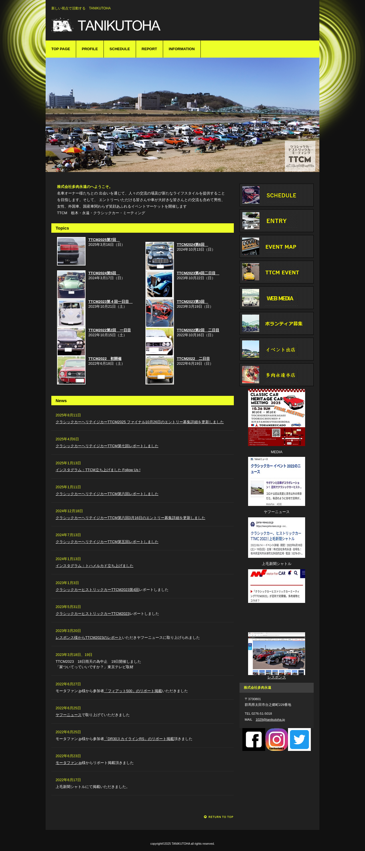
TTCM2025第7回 (104, 240)
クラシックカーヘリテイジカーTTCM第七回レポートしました (107, 446)
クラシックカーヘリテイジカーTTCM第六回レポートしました (107, 494)
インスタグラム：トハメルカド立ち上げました (94, 566)
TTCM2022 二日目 (193, 358)
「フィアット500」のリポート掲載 (133, 691)
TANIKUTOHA (139, 25)
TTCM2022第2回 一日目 (109, 330)
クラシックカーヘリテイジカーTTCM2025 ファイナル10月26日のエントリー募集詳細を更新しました (140, 422)
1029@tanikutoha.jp (270, 719)
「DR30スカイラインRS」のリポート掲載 (139, 739)
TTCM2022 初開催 (104, 358)
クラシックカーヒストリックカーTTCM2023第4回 (97, 589)
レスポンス (276, 677)
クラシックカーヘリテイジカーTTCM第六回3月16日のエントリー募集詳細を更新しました (130, 518)
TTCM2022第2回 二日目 (198, 330)
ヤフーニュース (69, 715)
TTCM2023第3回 (192, 301)
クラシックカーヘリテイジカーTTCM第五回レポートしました (107, 542)
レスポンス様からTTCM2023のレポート (89, 637)
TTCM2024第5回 (104, 273)
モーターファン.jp (277, 618)
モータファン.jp (69, 763)
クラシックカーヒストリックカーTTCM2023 (92, 613)
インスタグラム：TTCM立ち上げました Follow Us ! (98, 470)
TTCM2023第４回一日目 (110, 301)
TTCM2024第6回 (192, 244)
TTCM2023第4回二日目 (198, 273)
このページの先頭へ (219, 816)
